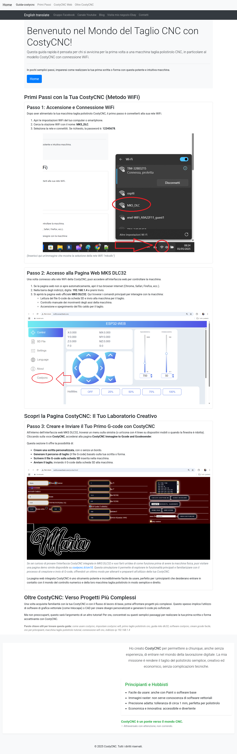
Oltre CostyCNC (84, 4)
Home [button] (34, 79)
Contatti (144, 15)
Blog (102, 15)
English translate (36, 15)
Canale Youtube (86, 15)
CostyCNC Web (63, 4)
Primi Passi (44, 4)
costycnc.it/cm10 (82, 567)
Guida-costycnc (26, 4)
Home (7, 5)
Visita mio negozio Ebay (121, 15)
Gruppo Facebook (64, 15)
